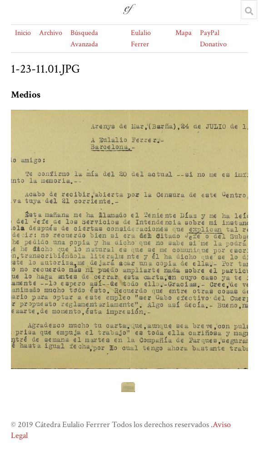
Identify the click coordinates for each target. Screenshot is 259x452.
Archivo (50, 33)
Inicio (23, 33)
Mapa (183, 33)
